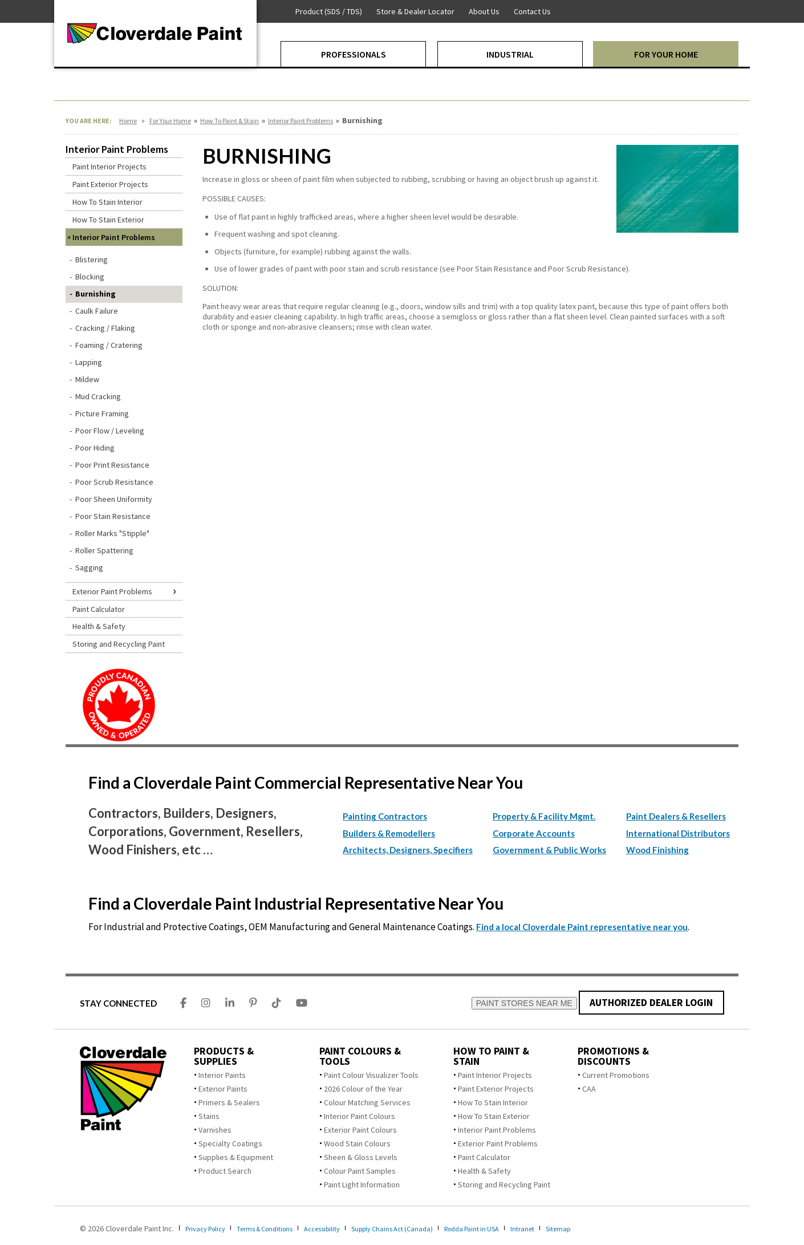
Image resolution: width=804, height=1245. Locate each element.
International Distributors (678, 833)
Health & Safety (484, 1171)
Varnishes (215, 1130)
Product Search (224, 1171)
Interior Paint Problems (300, 120)
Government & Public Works (549, 850)
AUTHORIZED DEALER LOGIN (650, 1002)
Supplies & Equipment (235, 1157)
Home (128, 120)
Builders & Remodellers (389, 833)
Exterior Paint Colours (360, 1130)
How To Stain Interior (493, 1102)
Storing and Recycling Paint (504, 1184)
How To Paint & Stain (229, 120)
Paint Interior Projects (495, 1075)
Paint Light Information (362, 1184)
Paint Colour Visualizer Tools (371, 1075)
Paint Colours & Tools (360, 1056)
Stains (209, 1116)
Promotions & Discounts (613, 1056)
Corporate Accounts (534, 833)
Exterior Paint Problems (498, 1143)
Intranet (567, 1228)
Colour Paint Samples (360, 1171)
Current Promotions (615, 1075)
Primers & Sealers (229, 1102)
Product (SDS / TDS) (328, 11)
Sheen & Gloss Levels (360, 1157)
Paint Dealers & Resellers (676, 816)
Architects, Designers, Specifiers (408, 850)
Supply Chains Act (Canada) (422, 1228)
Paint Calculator (484, 1157)
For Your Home (170, 120)
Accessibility (343, 1228)
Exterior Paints (222, 1089)
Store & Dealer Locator (415, 11)
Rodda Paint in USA (511, 1228)
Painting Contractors (385, 816)
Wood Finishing (657, 850)
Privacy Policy (209, 1228)
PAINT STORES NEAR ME (523, 1003)
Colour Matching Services (367, 1102)
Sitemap (606, 1228)
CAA (589, 1089)
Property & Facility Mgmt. (544, 816)
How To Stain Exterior (494, 1116)
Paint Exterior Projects (496, 1089)
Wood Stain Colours (357, 1143)
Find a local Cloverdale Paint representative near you (582, 927)
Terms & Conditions (277, 1228)
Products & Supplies (224, 1056)
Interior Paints (222, 1075)
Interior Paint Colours (359, 1116)
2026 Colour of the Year (363, 1089)
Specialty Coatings (230, 1143)
